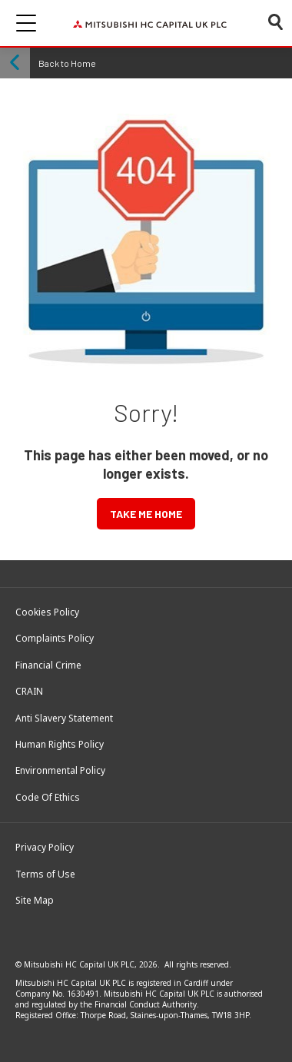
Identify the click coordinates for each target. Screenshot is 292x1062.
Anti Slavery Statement (64, 718)
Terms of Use (45, 874)
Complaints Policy (54, 638)
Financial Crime (48, 665)
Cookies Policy (47, 612)
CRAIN (29, 691)
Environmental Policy (60, 770)
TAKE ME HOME (146, 513)
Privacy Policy (44, 847)
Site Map (34, 900)
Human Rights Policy (59, 744)
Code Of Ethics (47, 797)
